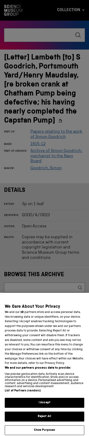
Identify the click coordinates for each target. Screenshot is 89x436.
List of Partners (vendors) (23, 395)
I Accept (44, 407)
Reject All (44, 421)
